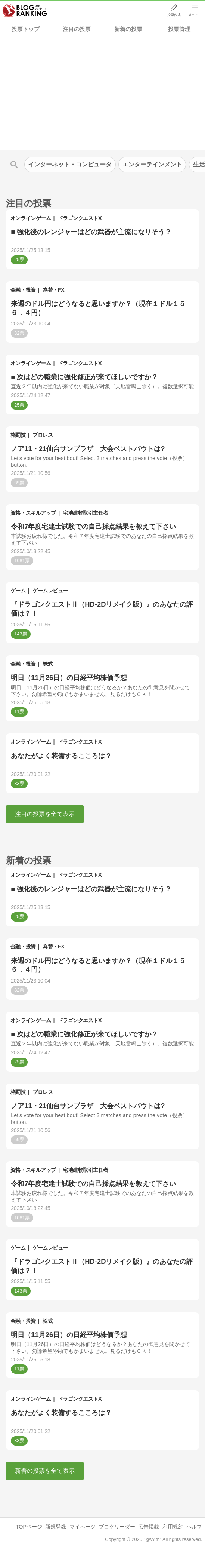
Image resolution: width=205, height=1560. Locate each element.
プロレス (42, 435)
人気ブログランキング (25, 10)
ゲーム (18, 591)
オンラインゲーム (30, 218)
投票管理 (179, 29)
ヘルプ (194, 1527)
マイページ (82, 1527)
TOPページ (29, 1527)
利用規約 (172, 1527)
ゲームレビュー (50, 591)
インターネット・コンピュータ (70, 164)
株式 (48, 664)
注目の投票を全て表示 (45, 814)
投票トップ (26, 29)
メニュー (195, 15)
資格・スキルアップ (33, 513)
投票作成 (173, 15)
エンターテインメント (152, 164)
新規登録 (55, 1527)
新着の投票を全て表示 (45, 1471)
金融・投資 (23, 290)
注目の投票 (77, 29)
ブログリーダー (117, 1527)
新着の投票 (128, 29)
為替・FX (53, 290)
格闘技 (18, 435)
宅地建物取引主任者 (85, 513)
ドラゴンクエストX (80, 218)
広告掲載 (148, 1527)
